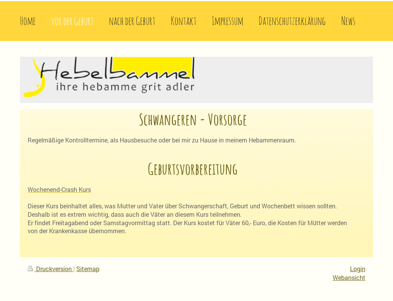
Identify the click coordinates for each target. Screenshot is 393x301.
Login (357, 269)
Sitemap (87, 269)
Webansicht (349, 277)
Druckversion (50, 269)
